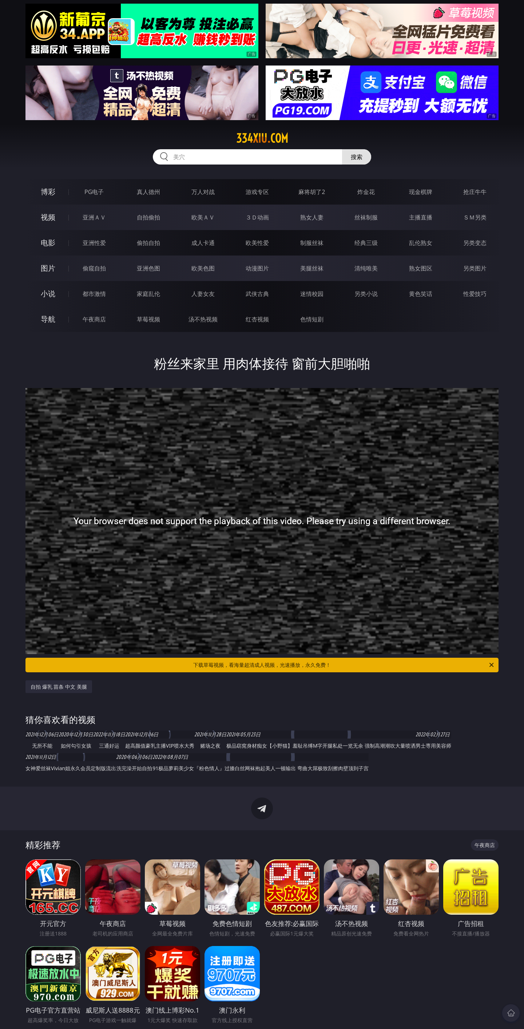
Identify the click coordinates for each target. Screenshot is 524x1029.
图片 (48, 268)
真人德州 (148, 192)
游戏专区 (257, 192)
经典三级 (366, 243)
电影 (48, 243)
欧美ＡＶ (203, 217)
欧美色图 (203, 268)
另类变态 (475, 243)
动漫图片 (257, 268)
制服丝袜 (311, 243)
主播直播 (420, 217)
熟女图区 (420, 268)
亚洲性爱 (94, 243)
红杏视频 (257, 319)
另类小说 (366, 294)
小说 (48, 293)
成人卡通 (203, 243)
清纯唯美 (366, 268)
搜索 (356, 157)
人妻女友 (203, 294)
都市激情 (94, 294)
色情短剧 (311, 319)
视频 (48, 217)
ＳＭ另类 (475, 217)
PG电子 (94, 192)
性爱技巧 (475, 294)
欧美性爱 (257, 243)
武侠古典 (257, 294)
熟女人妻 (311, 217)
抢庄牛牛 (475, 192)
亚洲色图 (148, 268)
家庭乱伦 (148, 294)
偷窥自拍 (94, 268)
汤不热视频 (203, 319)
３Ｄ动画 (257, 217)
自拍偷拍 (148, 217)
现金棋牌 (420, 192)
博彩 (48, 192)
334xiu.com (262, 138)
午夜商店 (94, 319)
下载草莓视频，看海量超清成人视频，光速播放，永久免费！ (344, 665)
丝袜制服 (366, 217)
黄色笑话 (420, 294)
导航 (48, 319)
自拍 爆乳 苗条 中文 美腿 (59, 686)
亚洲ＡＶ (94, 217)
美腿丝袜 (311, 268)
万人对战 (203, 192)
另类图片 (475, 268)
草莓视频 (148, 319)
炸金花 (366, 192)
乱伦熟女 (420, 243)
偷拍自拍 (148, 243)
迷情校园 (311, 294)
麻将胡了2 (311, 192)
